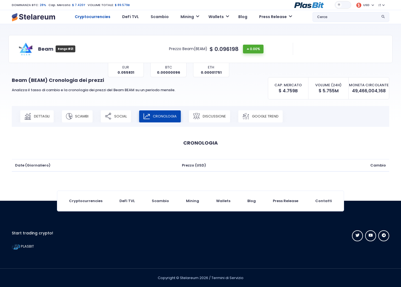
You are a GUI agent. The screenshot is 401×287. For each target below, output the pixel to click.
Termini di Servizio (227, 277)
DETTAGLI (37, 116)
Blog (242, 16)
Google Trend (260, 116)
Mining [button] (187, 16)
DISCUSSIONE (209, 116)
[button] (309, 4)
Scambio (160, 16)
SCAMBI (77, 116)
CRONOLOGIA (160, 116)
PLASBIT (23, 246)
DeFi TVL (130, 16)
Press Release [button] (273, 16)
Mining (192, 200)
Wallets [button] (216, 16)
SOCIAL (116, 116)
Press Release (285, 200)
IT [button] (380, 5)
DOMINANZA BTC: (25, 5)
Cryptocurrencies (92, 16)
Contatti (323, 200)
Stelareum (189, 277)
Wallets (223, 200)
